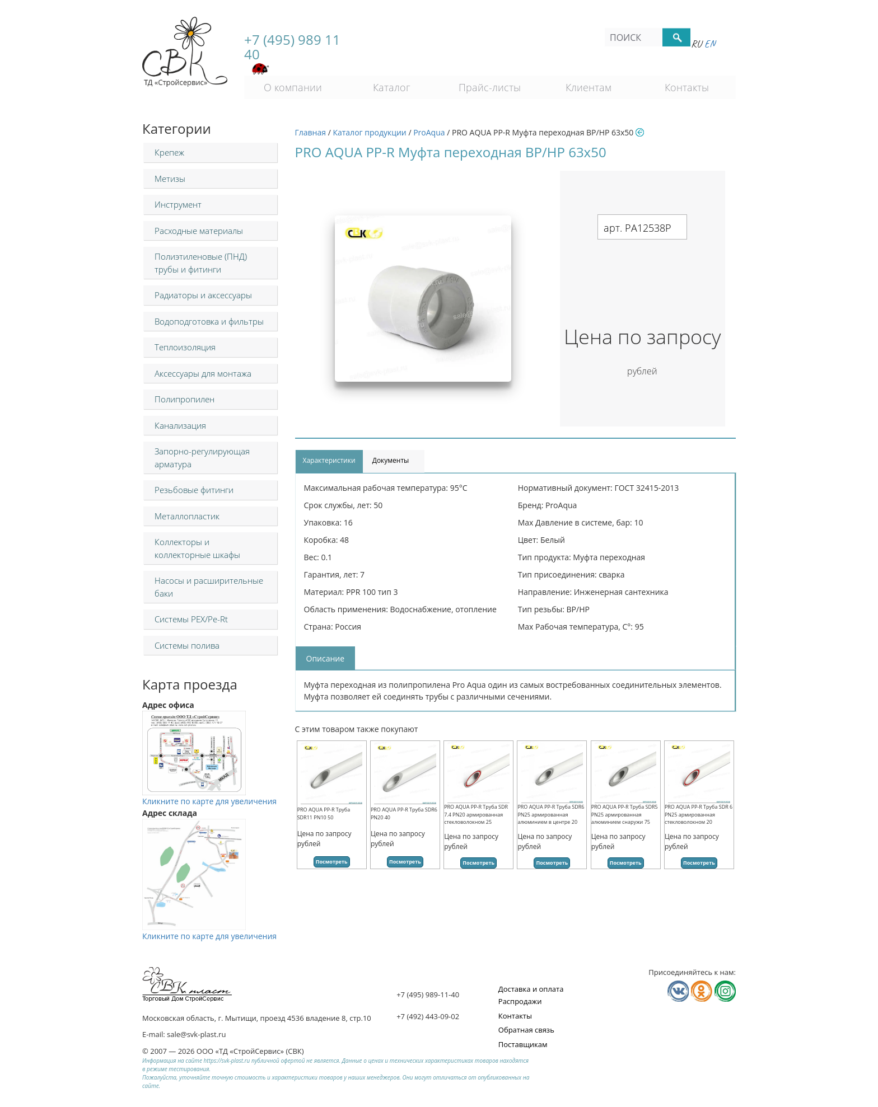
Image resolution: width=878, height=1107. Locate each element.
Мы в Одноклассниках (701, 991)
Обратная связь (526, 1030)
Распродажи (520, 1001)
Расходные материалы (199, 230)
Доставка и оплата (531, 989)
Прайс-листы (490, 87)
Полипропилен (184, 399)
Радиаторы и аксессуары (203, 295)
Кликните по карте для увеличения (209, 795)
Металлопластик (187, 516)
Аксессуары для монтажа (203, 373)
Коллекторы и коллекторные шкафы (197, 548)
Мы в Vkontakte (678, 991)
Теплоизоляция (185, 347)
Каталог (391, 87)
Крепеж (169, 152)
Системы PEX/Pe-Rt (191, 619)
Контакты (687, 87)
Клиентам (588, 87)
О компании (293, 87)
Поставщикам (523, 1044)
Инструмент (178, 204)
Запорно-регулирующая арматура (202, 457)
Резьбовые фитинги (194, 489)
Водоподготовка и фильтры (209, 321)
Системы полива (187, 645)
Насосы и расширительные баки (209, 587)
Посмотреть (332, 861)
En (709, 43)
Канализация (180, 425)
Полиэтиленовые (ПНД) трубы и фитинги (201, 263)
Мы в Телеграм (725, 991)
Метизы (170, 178)
